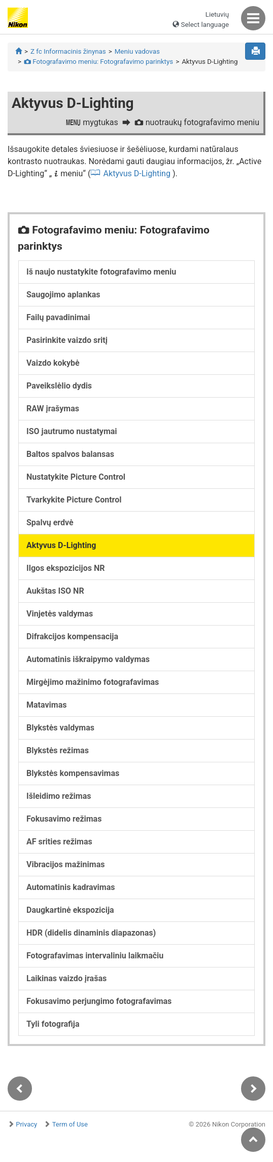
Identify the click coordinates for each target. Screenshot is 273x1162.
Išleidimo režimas (58, 796)
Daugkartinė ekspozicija (70, 910)
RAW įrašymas (52, 408)
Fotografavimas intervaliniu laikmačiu (94, 955)
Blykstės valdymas (60, 727)
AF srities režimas (59, 841)
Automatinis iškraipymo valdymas (88, 659)
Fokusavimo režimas (63, 819)
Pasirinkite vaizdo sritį (67, 340)
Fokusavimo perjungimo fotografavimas (99, 1001)
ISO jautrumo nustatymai (71, 431)
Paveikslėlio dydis (59, 386)
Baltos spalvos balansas (70, 454)
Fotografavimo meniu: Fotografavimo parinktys (98, 61)
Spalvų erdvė (50, 522)
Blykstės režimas (57, 750)
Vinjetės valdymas (59, 613)
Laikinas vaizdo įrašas (66, 978)
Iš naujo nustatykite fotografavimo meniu (101, 272)
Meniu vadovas (137, 51)
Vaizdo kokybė (53, 363)
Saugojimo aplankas (63, 294)
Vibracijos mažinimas (65, 864)
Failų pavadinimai (58, 317)
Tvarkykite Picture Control (73, 500)
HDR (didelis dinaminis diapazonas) (91, 933)
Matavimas (46, 705)
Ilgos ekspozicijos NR (65, 568)
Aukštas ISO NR (55, 591)
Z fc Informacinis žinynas (68, 51)
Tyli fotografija (53, 1024)
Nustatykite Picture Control (75, 477)
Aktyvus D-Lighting (137, 173)
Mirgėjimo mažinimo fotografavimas (92, 682)
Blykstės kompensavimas (72, 773)
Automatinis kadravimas (70, 887)
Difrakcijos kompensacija (72, 636)
